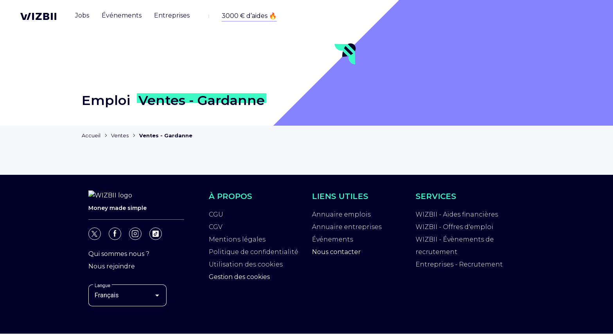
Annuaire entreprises (347, 228)
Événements (332, 240)
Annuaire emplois (341, 215)
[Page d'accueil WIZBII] (38, 16)
